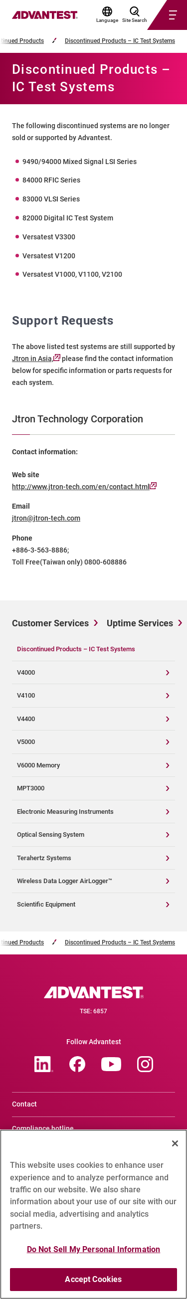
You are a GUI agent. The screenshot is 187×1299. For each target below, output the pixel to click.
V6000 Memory (38, 765)
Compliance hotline (43, 1128)
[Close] (175, 1147)
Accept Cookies (93, 1284)
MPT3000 (30, 788)
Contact (24, 1104)
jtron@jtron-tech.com (46, 518)
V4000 (26, 672)
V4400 (26, 719)
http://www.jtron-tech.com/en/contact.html (84, 487)
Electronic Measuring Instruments (65, 811)
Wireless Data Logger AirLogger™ (64, 881)
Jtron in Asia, (36, 359)
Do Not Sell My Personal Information (94, 1253)
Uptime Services (140, 623)
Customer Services (50, 623)
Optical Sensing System (50, 834)
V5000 (26, 741)
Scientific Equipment (46, 904)
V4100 (26, 695)
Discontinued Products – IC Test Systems (120, 41)
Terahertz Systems (44, 858)
